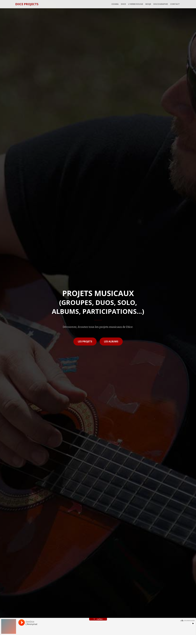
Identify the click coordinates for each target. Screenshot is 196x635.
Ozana (115, 4)
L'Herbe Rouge (135, 4)
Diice (123, 4)
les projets (85, 341)
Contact (175, 4)
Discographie (160, 4)
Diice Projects (26, 4)
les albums (111, 341)
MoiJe (148, 4)
